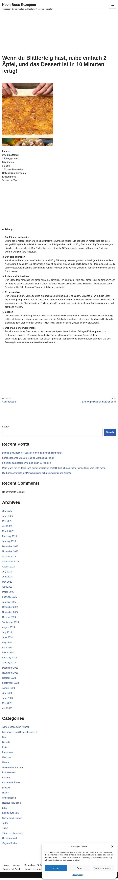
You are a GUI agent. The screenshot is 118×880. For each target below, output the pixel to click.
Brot (4, 738)
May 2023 (7, 704)
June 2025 (7, 578)
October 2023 (9, 679)
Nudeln (5, 794)
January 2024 (9, 664)
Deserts (6, 744)
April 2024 (7, 649)
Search (5, 427)
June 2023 (7, 699)
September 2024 (10, 623)
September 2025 (10, 562)
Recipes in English (11, 804)
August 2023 (8, 689)
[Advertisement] (59, 34)
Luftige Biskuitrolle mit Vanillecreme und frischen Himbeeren (32, 453)
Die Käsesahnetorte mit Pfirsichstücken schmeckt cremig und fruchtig (37, 474)
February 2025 (9, 598)
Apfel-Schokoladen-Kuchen (16, 728)
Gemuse (6, 759)
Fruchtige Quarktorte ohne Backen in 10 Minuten (26, 463)
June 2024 (7, 638)
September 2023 (10, 684)
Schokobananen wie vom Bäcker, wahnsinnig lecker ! (29, 458)
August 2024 (8, 628)
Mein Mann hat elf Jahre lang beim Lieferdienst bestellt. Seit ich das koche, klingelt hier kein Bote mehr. (54, 469)
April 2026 (7, 527)
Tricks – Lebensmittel (13, 835)
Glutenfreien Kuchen (12, 769)
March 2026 (8, 532)
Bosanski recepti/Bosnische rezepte (20, 733)
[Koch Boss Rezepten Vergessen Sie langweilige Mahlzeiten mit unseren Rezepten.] (28, 6)
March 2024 (8, 654)
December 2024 (10, 608)
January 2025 (9, 603)
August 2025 (8, 567)
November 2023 (10, 674)
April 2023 (7, 709)
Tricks (5, 830)
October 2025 (9, 557)
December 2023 (10, 669)
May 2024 (7, 644)
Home (6, 867)
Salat (4, 809)
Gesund (6, 764)
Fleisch (5, 749)
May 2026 (7, 522)
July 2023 (7, 694)
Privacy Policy (78, 875)
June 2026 (7, 517)
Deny (79, 868)
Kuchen (6, 779)
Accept (56, 868)
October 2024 (9, 618)
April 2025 (7, 588)
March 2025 (8, 593)
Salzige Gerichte (10, 815)
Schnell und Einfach (12, 820)
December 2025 (10, 547)
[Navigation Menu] (112, 6)
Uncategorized (9, 840)
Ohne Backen (9, 799)
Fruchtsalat (7, 754)
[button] (112, 846)
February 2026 (9, 537)
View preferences (103, 868)
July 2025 (7, 572)
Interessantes (9, 774)
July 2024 (7, 633)
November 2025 (10, 552)
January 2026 (9, 542)
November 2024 (10, 613)
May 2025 (7, 583)
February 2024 (9, 659)
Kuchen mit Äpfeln (11, 784)
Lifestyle (6, 789)
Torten (5, 825)
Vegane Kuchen (10, 845)
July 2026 (7, 512)
